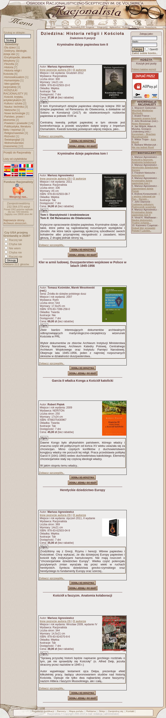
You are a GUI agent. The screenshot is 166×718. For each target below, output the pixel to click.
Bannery (61, 711)
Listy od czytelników (15, 158)
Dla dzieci (10, 47)
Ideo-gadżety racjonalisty (12, 85)
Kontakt (130, 711)
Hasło (135, 41)
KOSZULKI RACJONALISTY (13, 92)
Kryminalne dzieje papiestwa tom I (142, 182)
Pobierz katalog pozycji (144, 69)
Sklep (102, 711)
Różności (9, 136)
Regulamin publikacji (43, 711)
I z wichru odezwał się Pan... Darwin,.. (146, 196)
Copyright (68, 714)
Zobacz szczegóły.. (51, 136)
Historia (8, 67)
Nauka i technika (14, 106)
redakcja (98, 714)
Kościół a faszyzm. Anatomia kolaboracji (144, 161)
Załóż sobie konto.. (144, 53)
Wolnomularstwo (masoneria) (14, 144)
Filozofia (9, 64)
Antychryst (138, 175)
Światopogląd (12, 139)
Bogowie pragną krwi (144, 118)
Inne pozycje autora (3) (55, 69)
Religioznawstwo (14, 133)
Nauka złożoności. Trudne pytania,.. (142, 221)
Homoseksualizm (14, 77)
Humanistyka (12, 80)
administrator (111, 714)
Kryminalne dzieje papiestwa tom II (142, 213)
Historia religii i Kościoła (13, 72)
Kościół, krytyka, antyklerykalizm (13, 98)
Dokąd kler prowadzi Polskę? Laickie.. (143, 229)
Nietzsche (10, 110)
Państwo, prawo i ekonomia (14, 118)
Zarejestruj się (115, 711)
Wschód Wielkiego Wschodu (142, 111)
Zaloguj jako (146, 33)
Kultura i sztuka (13, 103)
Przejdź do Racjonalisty (17, 152)
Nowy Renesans (141, 123)
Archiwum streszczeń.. (16, 223)
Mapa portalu (76, 711)
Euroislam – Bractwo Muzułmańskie (144, 135)
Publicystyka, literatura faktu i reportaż (17, 128)
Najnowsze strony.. (14, 220)
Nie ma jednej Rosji (143, 147)
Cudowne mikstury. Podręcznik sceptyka (144, 205)
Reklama (91, 711)
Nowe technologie (14, 113)
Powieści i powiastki (16, 123)
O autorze (79, 69)
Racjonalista (53, 714)
